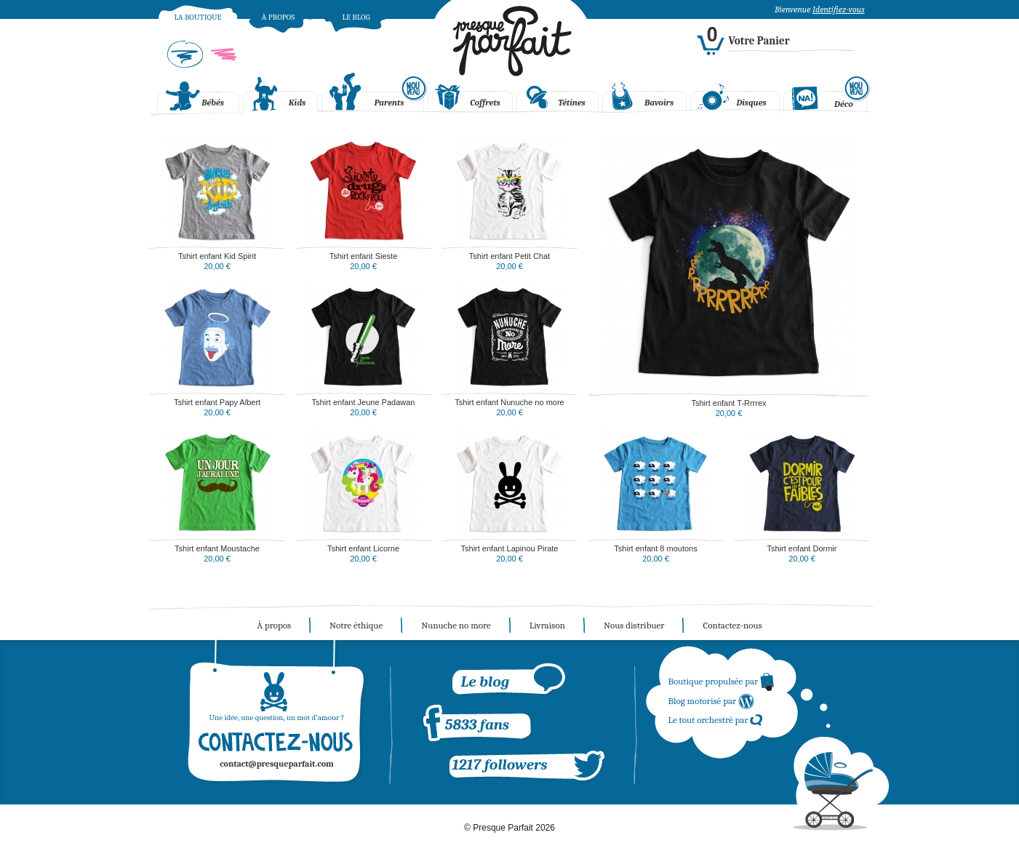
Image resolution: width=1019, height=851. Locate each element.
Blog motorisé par (712, 700)
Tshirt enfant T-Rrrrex (728, 403)
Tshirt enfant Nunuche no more (509, 402)
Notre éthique (356, 625)
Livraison (547, 625)
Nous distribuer (634, 625)
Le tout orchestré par (716, 719)
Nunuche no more (456, 625)
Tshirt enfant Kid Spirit (217, 256)
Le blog (355, 17)
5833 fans (477, 724)
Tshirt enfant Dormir (802, 548)
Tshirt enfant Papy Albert (217, 402)
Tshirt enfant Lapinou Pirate (510, 548)
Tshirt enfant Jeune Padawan (363, 402)
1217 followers (500, 764)
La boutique (197, 17)
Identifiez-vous (838, 9)
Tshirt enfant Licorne (363, 548)
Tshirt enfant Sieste (363, 256)
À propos (278, 17)
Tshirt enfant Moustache (217, 548)
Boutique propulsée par (721, 681)
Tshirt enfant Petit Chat (509, 256)
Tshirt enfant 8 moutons (655, 548)
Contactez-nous (732, 625)
